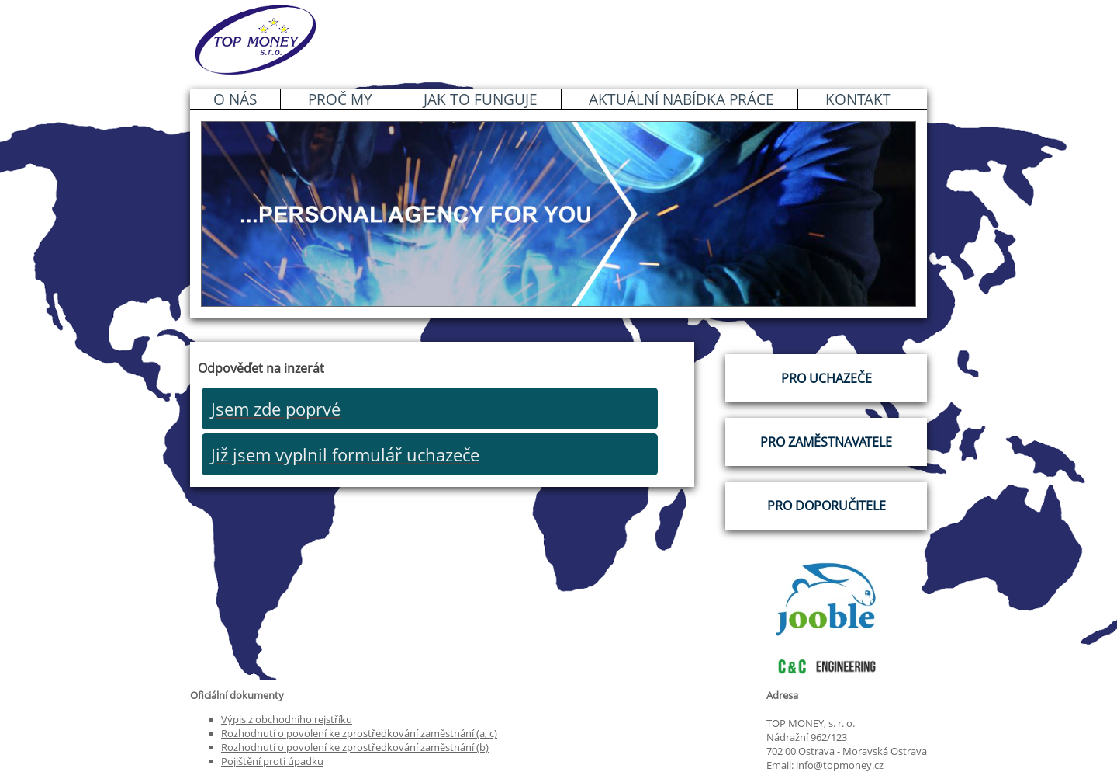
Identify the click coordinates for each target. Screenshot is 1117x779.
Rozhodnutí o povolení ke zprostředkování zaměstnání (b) (355, 747)
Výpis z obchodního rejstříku (286, 719)
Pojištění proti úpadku (272, 761)
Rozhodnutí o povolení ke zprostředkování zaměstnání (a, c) (359, 733)
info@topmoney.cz (840, 765)
